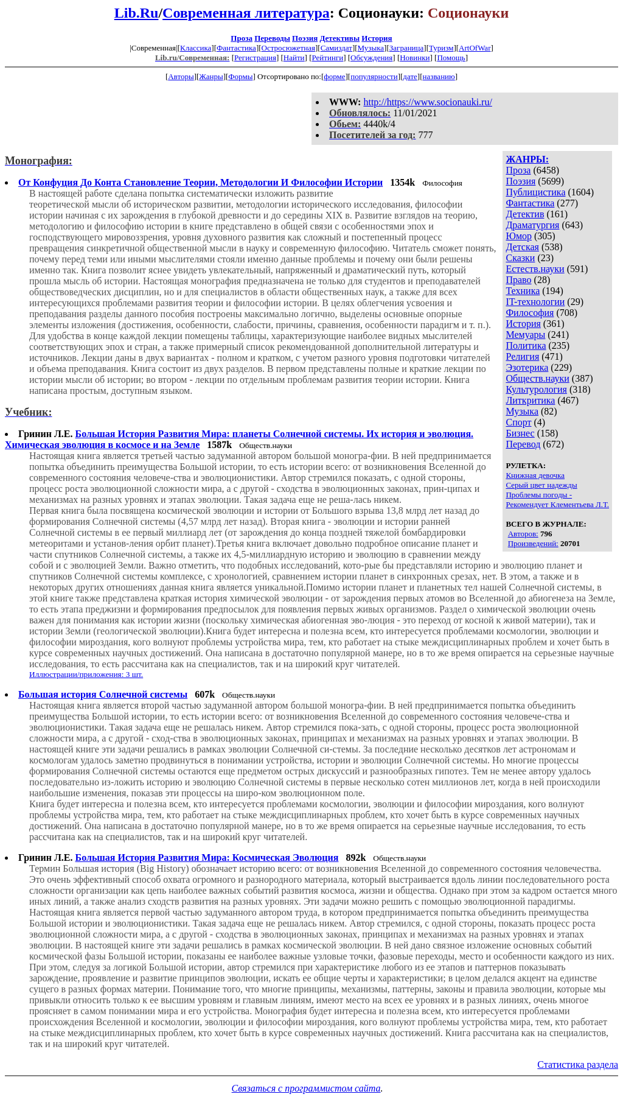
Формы (240, 76)
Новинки (415, 57)
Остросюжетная (288, 47)
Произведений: (533, 543)
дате (410, 76)
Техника (523, 291)
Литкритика (530, 400)
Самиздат (336, 47)
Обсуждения (371, 57)
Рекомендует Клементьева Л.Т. (557, 504)
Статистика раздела (577, 1064)
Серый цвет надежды (541, 484)
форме (334, 76)
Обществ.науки (537, 378)
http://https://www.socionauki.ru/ (427, 102)
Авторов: (523, 533)
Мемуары (525, 334)
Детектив (525, 214)
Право (518, 280)
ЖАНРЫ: (527, 159)
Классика (195, 47)
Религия (522, 356)
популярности (374, 76)
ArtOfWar (474, 47)
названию (439, 76)
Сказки (520, 258)
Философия (530, 312)
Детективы (339, 38)
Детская (522, 247)
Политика (526, 345)
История (376, 38)
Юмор (519, 236)
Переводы (272, 38)
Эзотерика (527, 367)
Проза (241, 38)
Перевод (523, 444)
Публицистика (535, 192)
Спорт (518, 422)
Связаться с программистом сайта (306, 1088)
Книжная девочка (535, 475)
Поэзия (305, 38)
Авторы (180, 76)
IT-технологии (535, 301)
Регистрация (255, 57)
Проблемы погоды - (539, 494)
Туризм (441, 47)
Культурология (536, 389)
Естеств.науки (535, 269)
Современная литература (246, 13)
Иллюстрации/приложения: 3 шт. (86, 674)
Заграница (406, 47)
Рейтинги (328, 57)
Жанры (211, 76)
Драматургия (532, 225)
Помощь (451, 57)
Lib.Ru (136, 13)
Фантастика (236, 47)
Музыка (371, 47)
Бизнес (520, 433)
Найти (294, 57)
